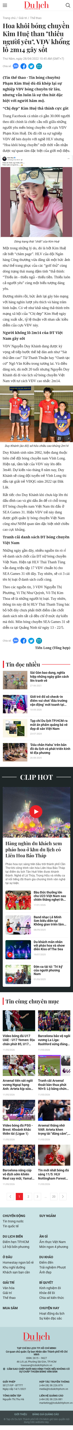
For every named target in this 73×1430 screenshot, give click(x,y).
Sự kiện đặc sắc (50, 1323)
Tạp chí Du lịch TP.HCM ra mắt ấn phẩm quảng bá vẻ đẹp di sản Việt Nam (49, 725)
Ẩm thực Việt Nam (52, 1244)
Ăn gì (43, 1239)
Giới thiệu (20, 1419)
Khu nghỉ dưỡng (14, 1270)
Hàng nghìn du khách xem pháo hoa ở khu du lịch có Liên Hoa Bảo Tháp (33, 850)
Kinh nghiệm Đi (50, 1292)
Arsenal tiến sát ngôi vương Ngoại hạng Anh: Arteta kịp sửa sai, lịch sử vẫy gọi (18, 1086)
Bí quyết (46, 1286)
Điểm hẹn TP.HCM (16, 1244)
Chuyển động (14, 1218)
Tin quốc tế (11, 1228)
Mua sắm (10, 1312)
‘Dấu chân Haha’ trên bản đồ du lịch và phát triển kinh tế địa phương (50, 749)
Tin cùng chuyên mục (32, 1001)
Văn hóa (8, 1292)
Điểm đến (46, 1265)
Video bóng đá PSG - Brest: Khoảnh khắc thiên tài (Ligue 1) (18, 1131)
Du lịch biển (13, 1239)
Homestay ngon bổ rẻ (18, 1265)
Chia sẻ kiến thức (51, 1302)
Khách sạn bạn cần (16, 1276)
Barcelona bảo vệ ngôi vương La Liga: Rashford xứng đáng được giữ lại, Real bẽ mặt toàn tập (54, 1041)
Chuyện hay (49, 1312)
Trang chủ (9, 18)
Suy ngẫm (47, 1218)
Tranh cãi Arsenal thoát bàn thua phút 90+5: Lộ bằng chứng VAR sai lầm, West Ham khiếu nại (53, 1086)
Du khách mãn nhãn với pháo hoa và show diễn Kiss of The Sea (49, 946)
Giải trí (23, 18)
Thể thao (35, 18)
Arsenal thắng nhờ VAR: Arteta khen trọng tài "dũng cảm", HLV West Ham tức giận (53, 1131)
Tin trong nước (13, 1223)
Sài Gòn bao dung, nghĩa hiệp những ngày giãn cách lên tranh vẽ (49, 677)
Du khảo (46, 1260)
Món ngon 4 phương (53, 1249)
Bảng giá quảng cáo (45, 1419)
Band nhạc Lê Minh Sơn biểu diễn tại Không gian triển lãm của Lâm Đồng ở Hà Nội (49, 921)
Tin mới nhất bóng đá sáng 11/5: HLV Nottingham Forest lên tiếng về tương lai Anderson (53, 1176)
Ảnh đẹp (45, 1276)
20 (53, 1198)
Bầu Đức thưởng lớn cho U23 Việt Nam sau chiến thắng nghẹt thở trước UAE (50, 897)
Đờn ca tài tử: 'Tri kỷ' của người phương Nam (48, 971)
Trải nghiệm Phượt (52, 1270)
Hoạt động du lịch (51, 1318)
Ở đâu (7, 1260)
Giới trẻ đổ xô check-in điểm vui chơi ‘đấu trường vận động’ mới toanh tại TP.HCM (48, 701)
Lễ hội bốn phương (16, 1249)
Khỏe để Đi (47, 1297)
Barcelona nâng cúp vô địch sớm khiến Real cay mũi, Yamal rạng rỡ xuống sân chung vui (17, 1176)
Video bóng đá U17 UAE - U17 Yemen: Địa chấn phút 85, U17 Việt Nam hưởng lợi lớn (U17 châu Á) (19, 1041)
